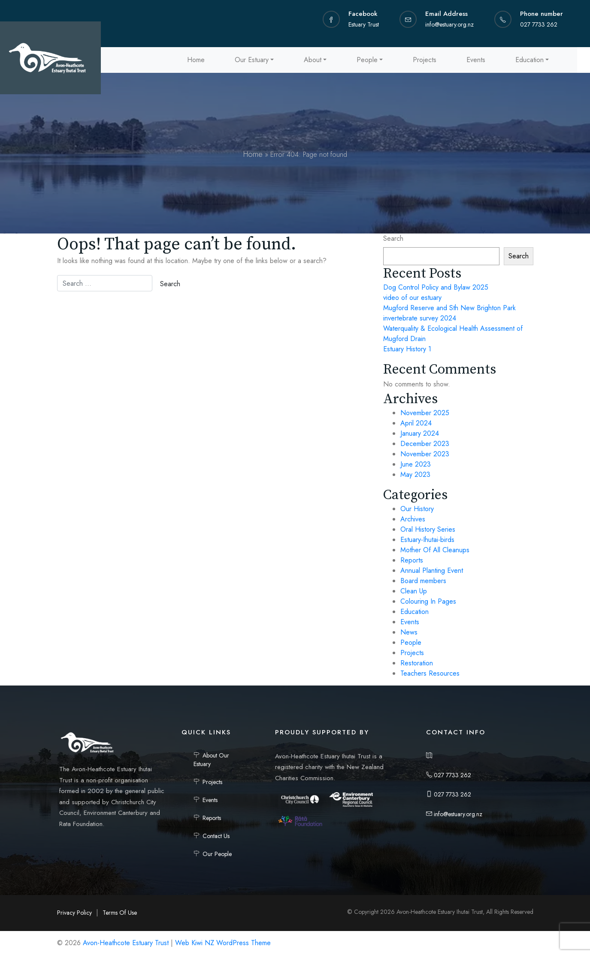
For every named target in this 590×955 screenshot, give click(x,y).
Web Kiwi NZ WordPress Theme (223, 943)
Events (475, 60)
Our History (417, 509)
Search (393, 238)
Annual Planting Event (431, 570)
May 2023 (415, 474)
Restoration (416, 663)
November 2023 (424, 454)
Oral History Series (427, 529)
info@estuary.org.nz (454, 814)
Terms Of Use (120, 912)
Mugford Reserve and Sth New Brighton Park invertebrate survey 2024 (449, 313)
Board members (423, 581)
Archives (412, 519)
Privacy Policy (74, 912)
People (367, 60)
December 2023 (424, 444)
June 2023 (415, 464)
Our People (217, 854)
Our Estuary (252, 60)
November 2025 (424, 413)
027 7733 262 (448, 775)
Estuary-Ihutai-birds (427, 540)
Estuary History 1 (407, 349)
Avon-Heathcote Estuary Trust (126, 943)
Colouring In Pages (428, 601)
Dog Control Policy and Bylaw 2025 (435, 287)
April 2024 (416, 423)
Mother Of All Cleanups (434, 550)
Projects (424, 60)
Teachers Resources (430, 673)
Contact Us (216, 836)
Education (529, 60)
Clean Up (413, 591)
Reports (411, 560)
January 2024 (419, 433)
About (312, 60)
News (409, 632)
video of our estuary (412, 297)
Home (196, 60)
